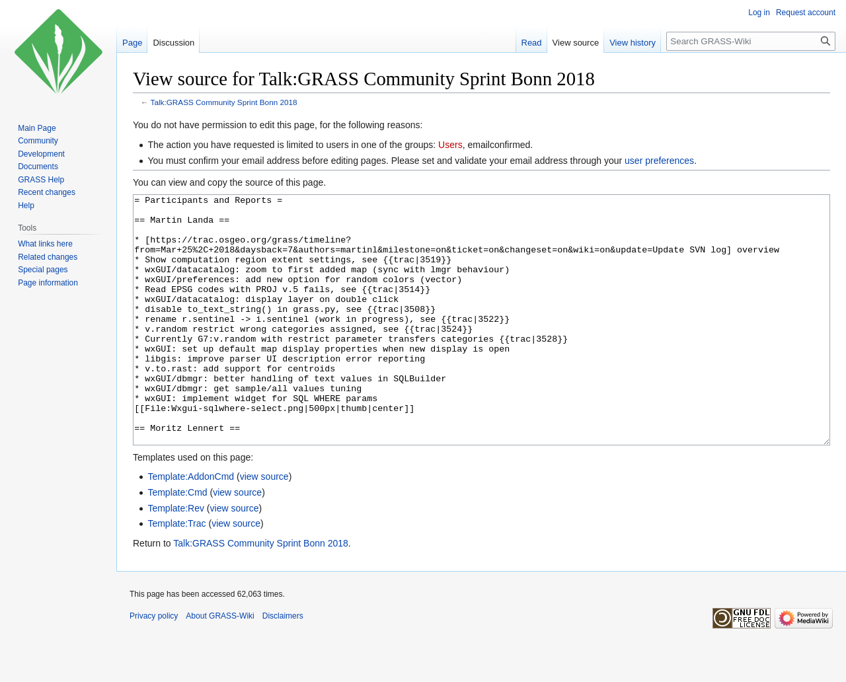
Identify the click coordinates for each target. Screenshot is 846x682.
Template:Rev (175, 557)
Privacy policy (154, 665)
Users (450, 144)
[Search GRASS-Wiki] (750, 41)
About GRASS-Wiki (220, 665)
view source (264, 526)
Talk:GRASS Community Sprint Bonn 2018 (224, 102)
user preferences (659, 160)
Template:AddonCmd (190, 526)
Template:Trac (176, 573)
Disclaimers (282, 665)
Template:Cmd (177, 542)
